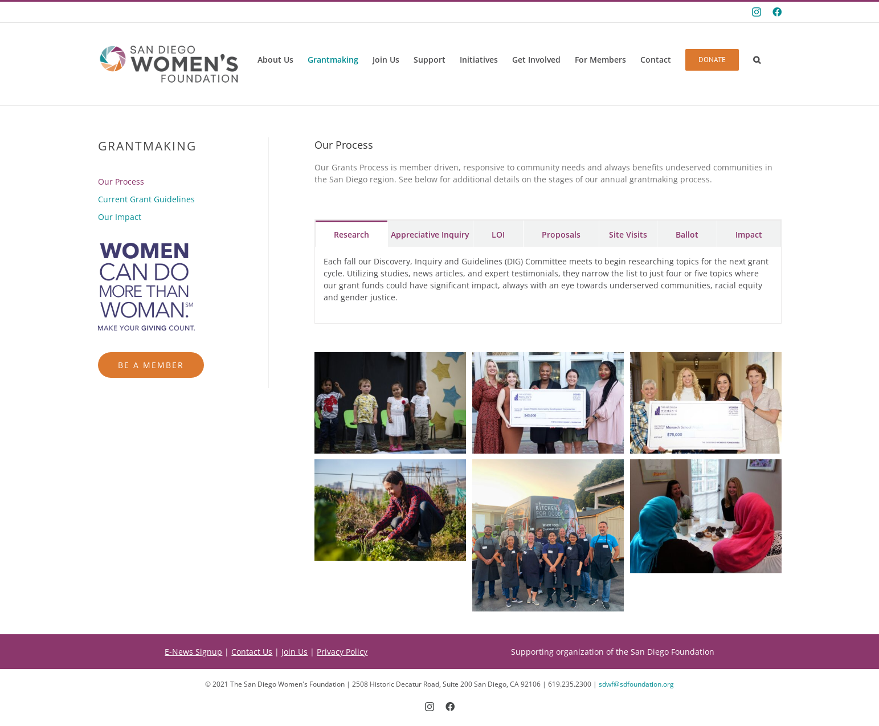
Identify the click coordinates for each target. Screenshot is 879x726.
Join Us (294, 651)
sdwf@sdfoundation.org (636, 684)
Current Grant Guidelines (146, 199)
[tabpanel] (548, 285)
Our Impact (119, 216)
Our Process (121, 181)
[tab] (351, 234)
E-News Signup (193, 651)
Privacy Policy (342, 651)
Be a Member (151, 365)
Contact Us (251, 651)
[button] (757, 60)
